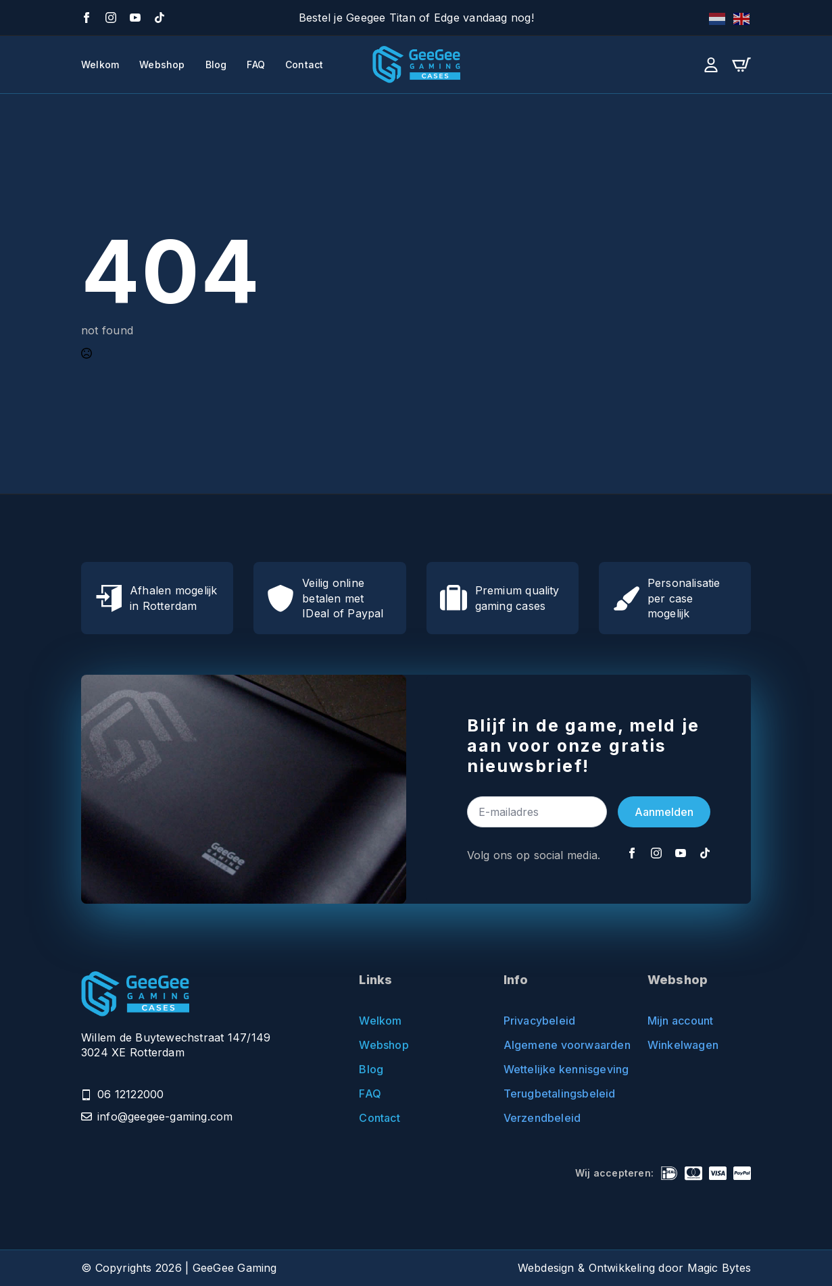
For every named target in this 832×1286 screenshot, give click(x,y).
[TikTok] (159, 17)
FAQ (256, 65)
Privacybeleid (540, 1020)
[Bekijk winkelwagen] (741, 64)
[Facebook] (86, 17)
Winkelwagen (682, 1044)
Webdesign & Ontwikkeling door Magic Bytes (634, 1268)
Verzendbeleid (542, 1117)
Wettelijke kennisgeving (555, 1069)
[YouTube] (135, 17)
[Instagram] (110, 17)
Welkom (100, 65)
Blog (216, 65)
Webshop (162, 65)
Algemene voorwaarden (555, 1044)
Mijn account (680, 1020)
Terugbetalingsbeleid (555, 1093)
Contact (304, 65)
